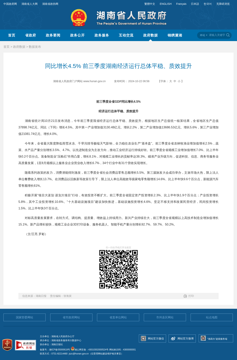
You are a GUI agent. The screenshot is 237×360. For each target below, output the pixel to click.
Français (181, 3)
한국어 (208, 3)
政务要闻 (53, 35)
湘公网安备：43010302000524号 (90, 349)
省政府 (30, 35)
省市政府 (71, 317)
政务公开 (77, 35)
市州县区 (165, 317)
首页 (11, 35)
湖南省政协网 (50, 3)
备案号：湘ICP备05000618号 (55, 349)
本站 (202, 35)
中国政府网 (10, 3)
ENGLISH (165, 3)
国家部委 (24, 317)
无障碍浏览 (223, 3)
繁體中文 (149, 3)
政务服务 (102, 35)
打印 (191, 295)
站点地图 (211, 317)
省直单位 (118, 317)
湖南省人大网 (29, 3)
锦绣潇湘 (175, 35)
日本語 (195, 3)
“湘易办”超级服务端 (217, 339)
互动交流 (126, 35)
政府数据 (150, 35)
